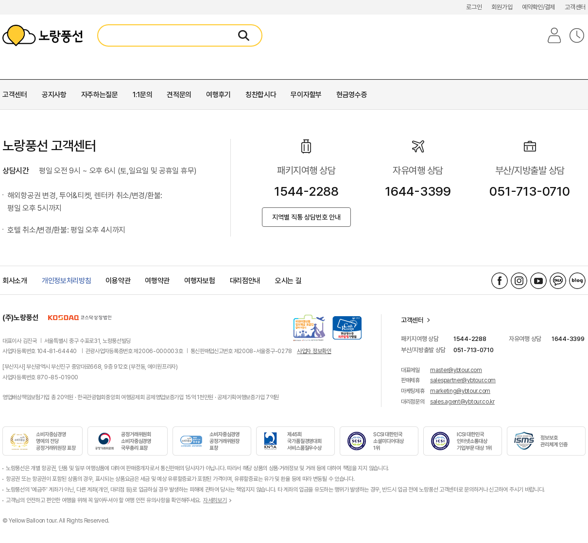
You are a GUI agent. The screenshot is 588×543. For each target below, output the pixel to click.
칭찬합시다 (261, 94)
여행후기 (218, 94)
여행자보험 (199, 280)
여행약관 (157, 280)
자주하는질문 (99, 94)
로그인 (474, 7)
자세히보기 (215, 500)
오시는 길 (288, 280)
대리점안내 (245, 280)
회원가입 (501, 7)
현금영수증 (351, 94)
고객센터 (575, 7)
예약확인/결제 (538, 7)
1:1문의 (143, 94)
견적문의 (179, 94)
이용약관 (117, 280)
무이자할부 (306, 94)
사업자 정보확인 (314, 351)
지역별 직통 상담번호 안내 (306, 217)
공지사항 (54, 94)
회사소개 (14, 280)
